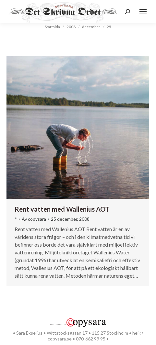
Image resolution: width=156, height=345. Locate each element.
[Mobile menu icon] (143, 11)
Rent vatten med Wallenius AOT (62, 209)
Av (34, 219)
